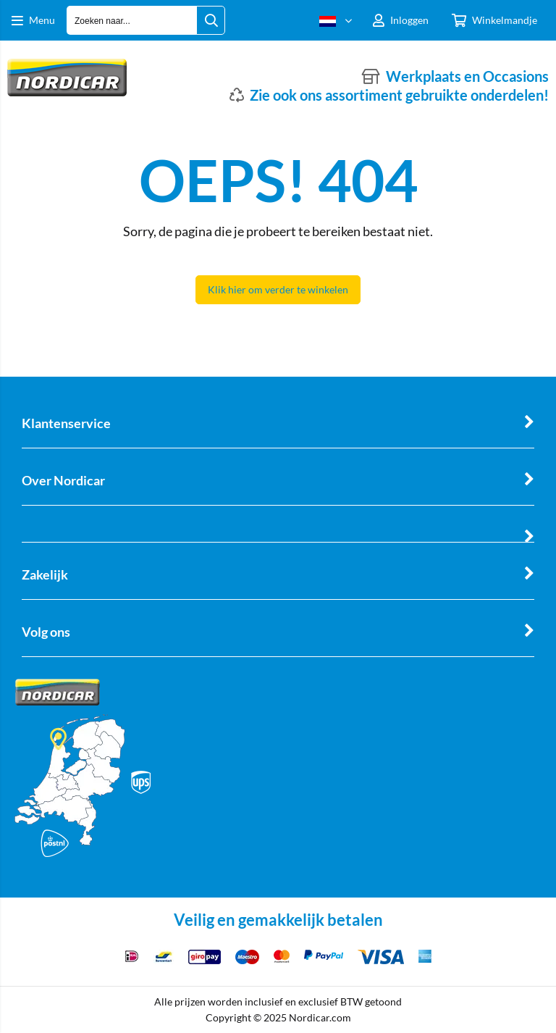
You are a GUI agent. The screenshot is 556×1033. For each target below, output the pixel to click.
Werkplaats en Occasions (467, 76)
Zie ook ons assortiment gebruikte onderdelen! (399, 95)
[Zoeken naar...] (210, 20)
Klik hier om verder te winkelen (278, 289)
